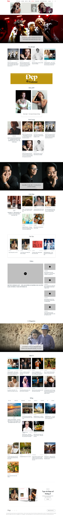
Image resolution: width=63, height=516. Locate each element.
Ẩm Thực (9, 400)
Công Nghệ (23, 400)
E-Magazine (37, 1)
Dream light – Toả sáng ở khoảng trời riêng (31, 114)
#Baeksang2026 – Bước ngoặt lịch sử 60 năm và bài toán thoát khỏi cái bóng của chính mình (49, 63)
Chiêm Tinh (16, 400)
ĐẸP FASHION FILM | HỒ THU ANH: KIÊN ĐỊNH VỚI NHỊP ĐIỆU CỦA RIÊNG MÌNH (49, 300)
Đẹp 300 (33, 1)
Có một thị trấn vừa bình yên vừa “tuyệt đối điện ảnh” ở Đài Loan (27, 417)
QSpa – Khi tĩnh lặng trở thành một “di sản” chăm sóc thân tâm (27, 210)
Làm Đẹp (22, 1)
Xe (47, 400)
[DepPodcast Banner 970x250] (31, 78)
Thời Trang (18, 1)
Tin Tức (10, 250)
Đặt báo (49, 1)
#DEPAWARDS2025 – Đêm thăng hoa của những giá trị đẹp (48, 253)
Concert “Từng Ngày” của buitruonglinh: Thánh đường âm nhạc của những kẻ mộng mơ (37, 373)
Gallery (31, 88)
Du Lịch (29, 400)
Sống (29, 1)
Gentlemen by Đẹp (43, 1)
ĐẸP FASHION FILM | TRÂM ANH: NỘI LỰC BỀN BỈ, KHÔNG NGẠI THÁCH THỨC (49, 286)
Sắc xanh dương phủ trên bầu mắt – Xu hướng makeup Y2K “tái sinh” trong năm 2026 (50, 210)
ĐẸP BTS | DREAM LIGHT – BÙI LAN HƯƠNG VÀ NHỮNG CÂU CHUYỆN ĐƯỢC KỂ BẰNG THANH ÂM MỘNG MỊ (25, 286)
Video (31, 261)
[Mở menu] (55, 1)
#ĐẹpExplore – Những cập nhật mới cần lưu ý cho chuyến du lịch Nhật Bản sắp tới (49, 457)
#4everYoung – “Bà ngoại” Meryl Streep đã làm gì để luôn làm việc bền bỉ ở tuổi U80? (27, 435)
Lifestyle (35, 400)
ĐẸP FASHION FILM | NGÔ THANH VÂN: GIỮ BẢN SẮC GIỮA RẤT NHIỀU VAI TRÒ (49, 313)
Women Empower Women (25, 432)
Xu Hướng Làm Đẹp (48, 207)
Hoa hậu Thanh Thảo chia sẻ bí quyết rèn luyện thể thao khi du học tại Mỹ (13, 457)
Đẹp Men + (9, 388)
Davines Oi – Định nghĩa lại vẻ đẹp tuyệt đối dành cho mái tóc (14, 214)
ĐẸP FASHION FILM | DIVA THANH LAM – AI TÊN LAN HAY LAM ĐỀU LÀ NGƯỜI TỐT (49, 273)
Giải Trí (26, 1)
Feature (46, 284)
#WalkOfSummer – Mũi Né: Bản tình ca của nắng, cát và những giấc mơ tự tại (14, 421)
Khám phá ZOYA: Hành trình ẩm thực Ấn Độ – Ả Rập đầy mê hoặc (38, 435)
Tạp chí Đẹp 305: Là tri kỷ (13, 252)
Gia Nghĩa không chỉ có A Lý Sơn (25, 456)
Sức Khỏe (42, 400)
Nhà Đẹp (53, 400)
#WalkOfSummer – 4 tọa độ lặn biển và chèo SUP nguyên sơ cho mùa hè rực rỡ (50, 417)
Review (21, 370)
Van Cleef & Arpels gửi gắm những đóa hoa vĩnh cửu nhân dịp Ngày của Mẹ (38, 135)
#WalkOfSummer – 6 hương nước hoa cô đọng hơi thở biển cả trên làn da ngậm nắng (27, 228)
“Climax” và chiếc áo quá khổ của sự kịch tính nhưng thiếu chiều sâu (25, 373)
